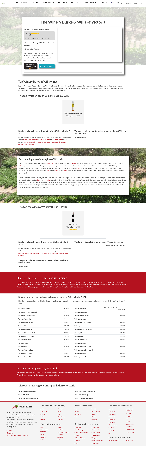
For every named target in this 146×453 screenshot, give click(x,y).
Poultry (60, 430)
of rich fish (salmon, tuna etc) (32, 140)
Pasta (42, 440)
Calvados (112, 422)
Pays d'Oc (129, 416)
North (65, 170)
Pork (59, 427)
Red (75, 409)
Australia (50, 163)
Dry (38, 180)
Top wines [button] (35, 3)
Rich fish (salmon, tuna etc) (63, 433)
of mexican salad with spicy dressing (36, 142)
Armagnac (112, 411)
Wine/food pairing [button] (91, 3)
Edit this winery (46, 66)
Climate (21, 166)
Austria (42, 414)
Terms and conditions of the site (17, 435)
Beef (41, 427)
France (42, 419)
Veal (58, 440)
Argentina (43, 409)
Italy (59, 414)
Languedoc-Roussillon (130, 410)
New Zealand (61, 417)
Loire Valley (129, 427)
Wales (56, 170)
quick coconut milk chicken (57, 142)
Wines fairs (129, 440)
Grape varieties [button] (48, 3)
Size (62, 168)
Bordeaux (112, 417)
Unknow (94, 417)
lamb (29, 251)
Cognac (111, 427)
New (48, 170)
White (76, 411)
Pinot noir (77, 427)
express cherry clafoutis (26, 144)
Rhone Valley (130, 429)
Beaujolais (112, 414)
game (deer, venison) (40, 251)
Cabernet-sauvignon (81, 432)
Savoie (128, 421)
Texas (78, 168)
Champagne (113, 425)
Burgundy (112, 419)
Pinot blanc (95, 443)
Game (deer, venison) (44, 431)
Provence (129, 419)
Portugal (60, 419)
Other (93, 414)
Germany (60, 409)
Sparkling (77, 414)
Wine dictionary (114, 440)
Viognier (94, 438)
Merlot (76, 435)
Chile (42, 417)
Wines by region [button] (22, 3)
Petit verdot (95, 435)
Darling (47, 180)
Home (11, 3)
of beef (25, 251)
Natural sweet (96, 411)
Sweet (93, 409)
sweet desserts (57, 140)
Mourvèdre (95, 427)
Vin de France (130, 432)
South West (130, 424)
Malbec (76, 443)
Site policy (9, 433)
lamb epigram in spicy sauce (40, 253)
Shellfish (60, 437)
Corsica (111, 430)
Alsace (111, 409)
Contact (9, 430)
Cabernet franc (79, 438)
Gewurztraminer (97, 440)
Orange (94, 419)
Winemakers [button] (62, 3)
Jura (110, 433)
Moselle (128, 413)
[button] (113, 3)
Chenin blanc (95, 432)
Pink (76, 417)
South (74, 163)
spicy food (46, 140)
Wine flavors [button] (76, 3)
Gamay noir (95, 430)
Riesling (77, 440)
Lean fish (43, 437)
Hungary (60, 411)
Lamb (42, 434)
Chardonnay (78, 430)
